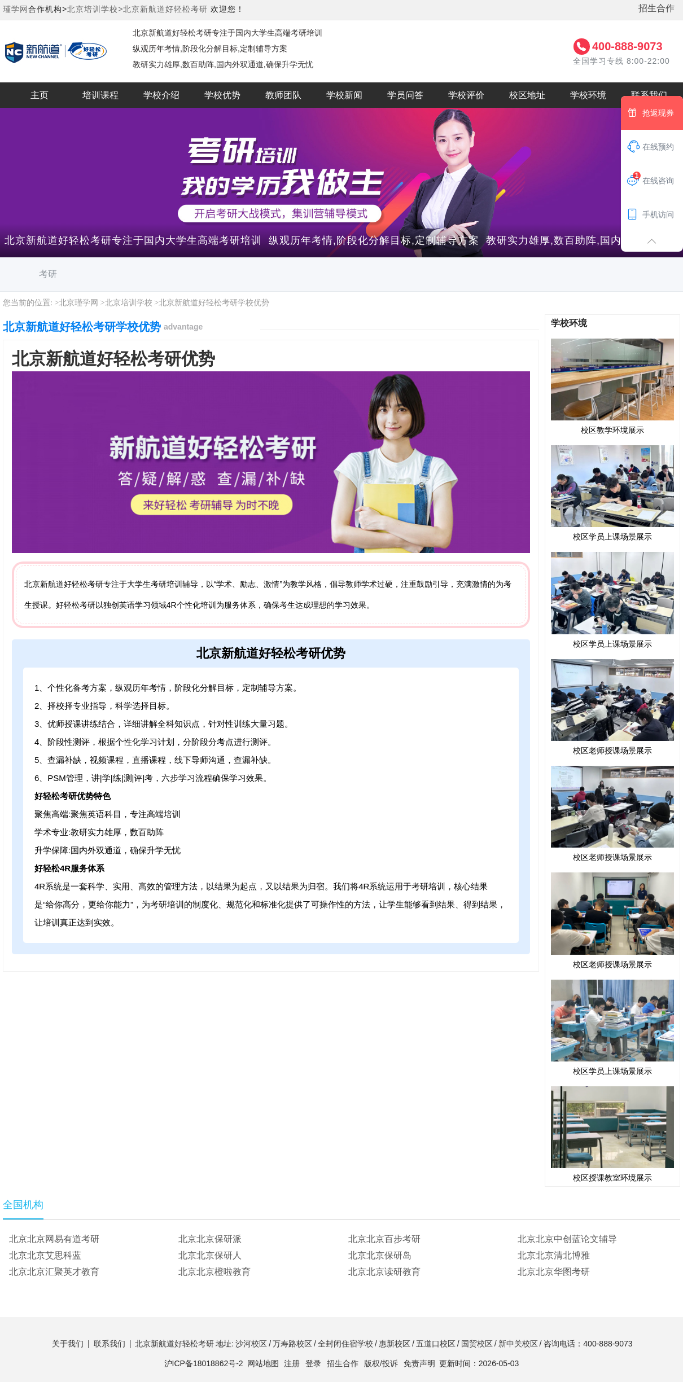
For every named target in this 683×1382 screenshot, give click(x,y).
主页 (39, 95)
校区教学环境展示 (612, 386)
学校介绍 (161, 95)
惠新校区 (394, 1343)
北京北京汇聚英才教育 (54, 1271)
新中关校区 (518, 1343)
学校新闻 (344, 95)
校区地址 (527, 95)
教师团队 (283, 95)
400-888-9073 (627, 46)
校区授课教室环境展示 (612, 1133)
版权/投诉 (381, 1363)
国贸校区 (477, 1343)
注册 (292, 1363)
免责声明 (419, 1363)
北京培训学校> (95, 9)
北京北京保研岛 (379, 1255)
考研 (48, 274)
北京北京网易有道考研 (54, 1239)
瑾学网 (15, 9)
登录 (313, 1363)
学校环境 (588, 95)
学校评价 (466, 95)
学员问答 (405, 95)
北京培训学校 (128, 303)
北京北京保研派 (210, 1239)
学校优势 (222, 95)
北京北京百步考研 (384, 1239)
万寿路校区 (292, 1343)
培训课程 (100, 95)
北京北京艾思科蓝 (45, 1255)
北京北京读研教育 (384, 1271)
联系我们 (109, 1343)
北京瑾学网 (78, 303)
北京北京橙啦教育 (214, 1271)
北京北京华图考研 (554, 1271)
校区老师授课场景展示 (612, 706)
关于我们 (68, 1343)
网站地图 (263, 1363)
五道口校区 (436, 1343)
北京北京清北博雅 (554, 1255)
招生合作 (656, 8)
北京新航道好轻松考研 (165, 9)
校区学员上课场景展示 (612, 492)
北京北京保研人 (210, 1255)
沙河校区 (251, 1343)
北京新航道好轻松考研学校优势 (214, 303)
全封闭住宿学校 (345, 1343)
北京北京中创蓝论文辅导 (567, 1239)
